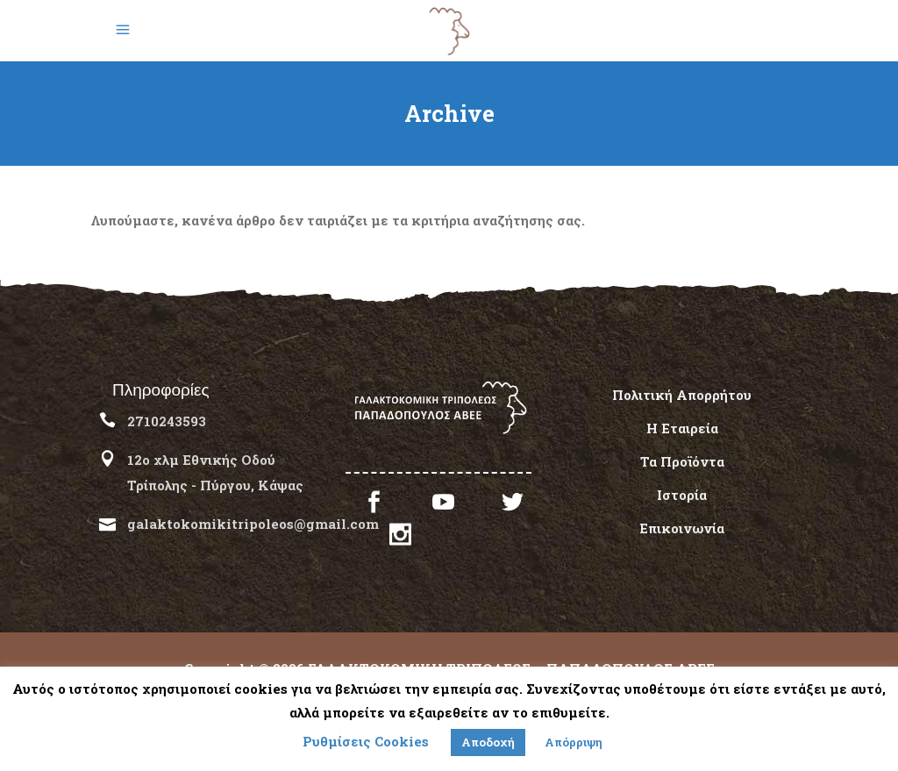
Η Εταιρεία (682, 428)
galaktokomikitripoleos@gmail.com (253, 523)
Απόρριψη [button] (573, 742)
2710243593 (166, 421)
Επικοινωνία (681, 528)
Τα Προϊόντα (682, 461)
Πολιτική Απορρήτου (682, 394)
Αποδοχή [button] (488, 742)
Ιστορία (682, 494)
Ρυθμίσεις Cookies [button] (366, 741)
